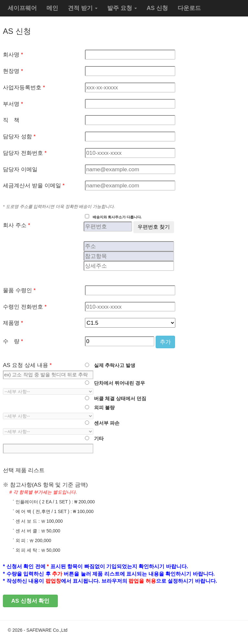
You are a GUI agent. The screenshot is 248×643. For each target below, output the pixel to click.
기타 (96, 438)
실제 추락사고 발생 (112, 365)
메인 (52, 8)
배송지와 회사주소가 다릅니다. (115, 217)
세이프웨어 (22, 8)
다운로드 (189, 8)
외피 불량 (102, 407)
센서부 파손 (104, 423)
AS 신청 (157, 8)
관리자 (233, 630)
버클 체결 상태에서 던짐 (117, 398)
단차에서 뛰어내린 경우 (117, 383)
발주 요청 (122, 8)
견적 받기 (83, 8)
